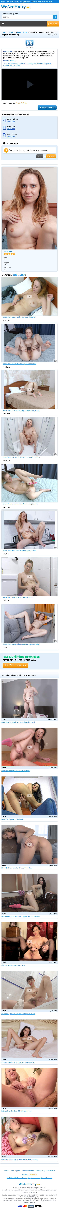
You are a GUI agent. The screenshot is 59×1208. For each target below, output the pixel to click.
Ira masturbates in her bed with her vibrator (17, 1062)
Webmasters (51, 1171)
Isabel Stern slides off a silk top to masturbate (19, 364)
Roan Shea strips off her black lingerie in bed (18, 722)
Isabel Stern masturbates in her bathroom (18, 597)
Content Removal (29, 1202)
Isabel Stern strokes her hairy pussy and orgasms (21, 410)
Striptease (47, 63)
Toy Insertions (23, 63)
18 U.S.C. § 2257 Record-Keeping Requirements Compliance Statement (29, 1178)
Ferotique (13, 60)
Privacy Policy (40, 1171)
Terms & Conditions (28, 1171)
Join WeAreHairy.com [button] (15, 665)
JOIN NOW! (52, 23)
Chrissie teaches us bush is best (13, 965)
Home (4, 32)
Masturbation (12, 63)
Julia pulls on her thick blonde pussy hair (16, 1111)
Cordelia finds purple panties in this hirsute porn (19, 1159)
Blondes (40, 63)
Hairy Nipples (15, 65)
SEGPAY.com (27, 1200)
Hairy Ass (32, 63)
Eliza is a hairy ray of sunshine (12, 819)
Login (40, 156)
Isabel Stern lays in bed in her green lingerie (19, 317)
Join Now (51, 156)
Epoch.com (14, 1199)
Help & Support (15, 1171)
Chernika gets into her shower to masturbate (18, 1014)
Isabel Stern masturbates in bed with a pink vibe (20, 504)
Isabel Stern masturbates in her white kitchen (19, 551)
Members (25, 1174)
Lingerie (6, 65)
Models (12, 32)
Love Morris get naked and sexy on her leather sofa (20, 916)
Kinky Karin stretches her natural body (15, 771)
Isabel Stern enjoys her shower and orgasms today (21, 457)
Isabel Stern (22, 32)
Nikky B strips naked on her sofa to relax (16, 868)
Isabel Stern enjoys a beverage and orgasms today (21, 644)
